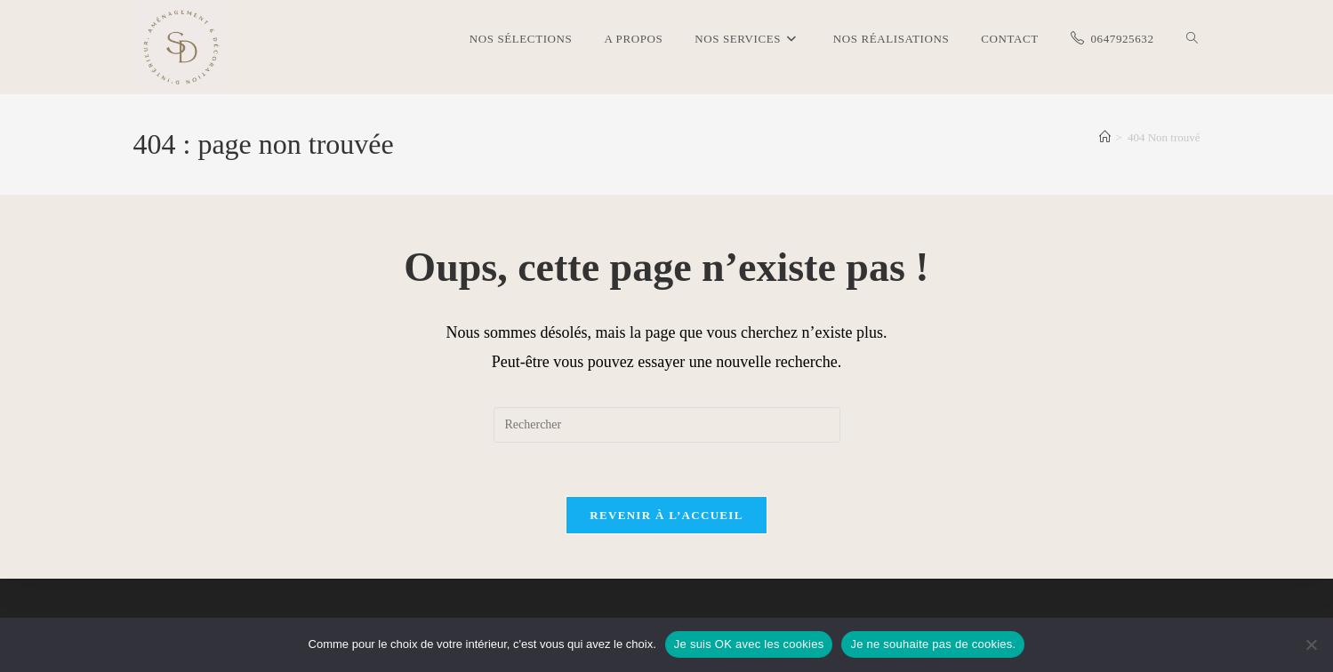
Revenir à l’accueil (666, 515)
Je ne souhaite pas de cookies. (933, 644)
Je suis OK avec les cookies (749, 644)
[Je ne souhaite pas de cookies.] (1311, 644)
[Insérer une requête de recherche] (667, 425)
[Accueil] (1105, 137)
